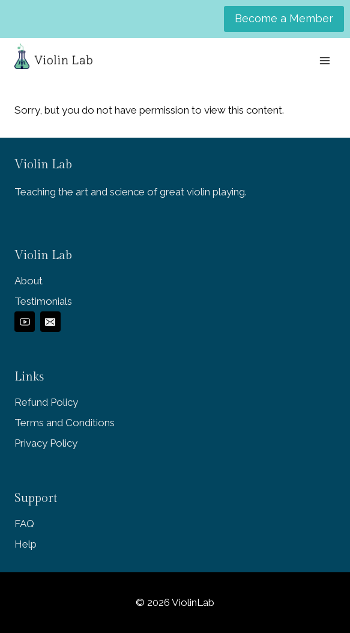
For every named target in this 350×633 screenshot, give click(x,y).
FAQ (24, 524)
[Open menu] (324, 60)
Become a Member (284, 18)
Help (25, 544)
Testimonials (43, 301)
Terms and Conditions (64, 423)
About (28, 281)
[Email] (50, 321)
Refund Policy (46, 402)
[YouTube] (24, 321)
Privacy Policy (45, 443)
